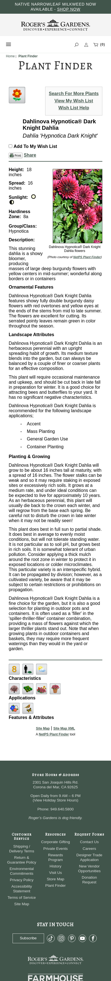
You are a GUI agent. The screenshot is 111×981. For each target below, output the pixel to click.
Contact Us (89, 842)
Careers (89, 848)
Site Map (43, 728)
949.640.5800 (62, 809)
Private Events (55, 848)
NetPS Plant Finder (87, 257)
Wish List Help (73, 107)
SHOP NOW (69, 9)
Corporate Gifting (55, 842)
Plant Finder (55, 885)
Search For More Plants (74, 93)
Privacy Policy (21, 880)
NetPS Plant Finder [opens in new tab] (54, 734)
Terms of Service (22, 897)
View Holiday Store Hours (55, 800)
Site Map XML (64, 728)
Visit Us (55, 873)
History (55, 866)
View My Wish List (73, 100)
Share (30, 155)
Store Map (55, 879)
